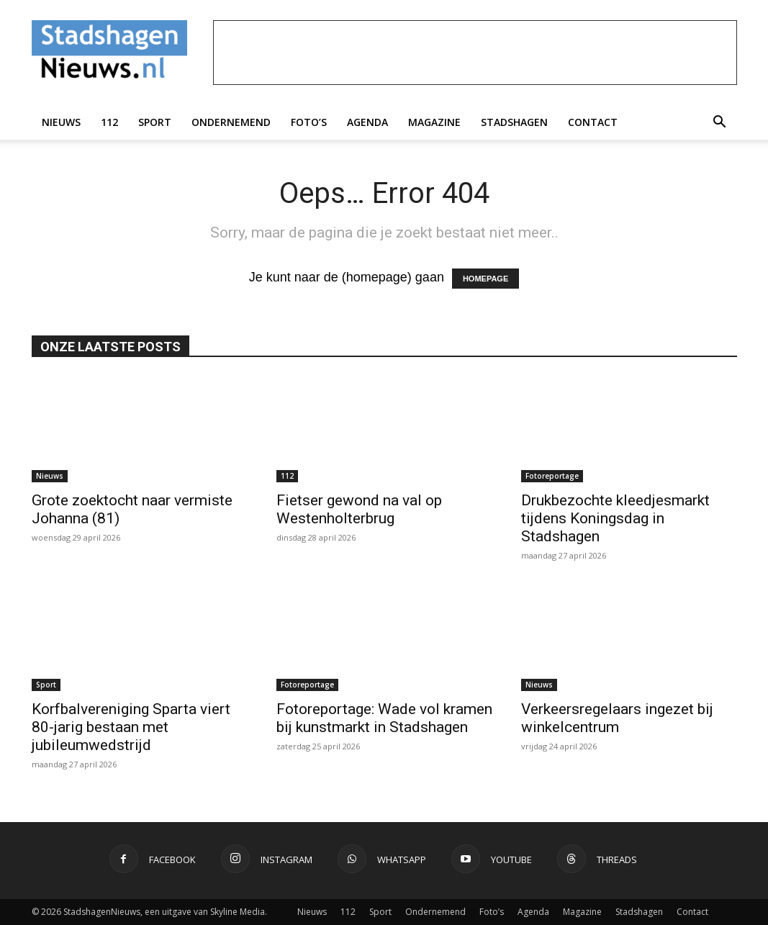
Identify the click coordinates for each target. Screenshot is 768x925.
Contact (593, 122)
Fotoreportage (552, 476)
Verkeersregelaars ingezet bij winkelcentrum (617, 718)
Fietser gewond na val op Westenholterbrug (359, 509)
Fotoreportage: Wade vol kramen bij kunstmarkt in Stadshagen (384, 718)
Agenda (367, 122)
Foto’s (309, 122)
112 (109, 122)
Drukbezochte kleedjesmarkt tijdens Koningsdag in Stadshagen (615, 518)
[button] (720, 122)
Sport (154, 122)
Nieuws (61, 122)
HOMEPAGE (485, 278)
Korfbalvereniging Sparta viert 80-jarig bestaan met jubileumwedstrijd (131, 727)
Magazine (434, 122)
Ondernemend (231, 122)
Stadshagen (514, 122)
